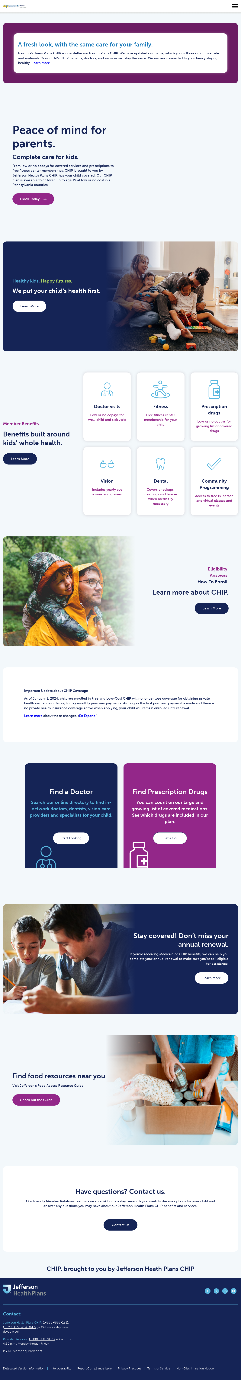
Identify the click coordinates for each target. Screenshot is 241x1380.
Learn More (20, 459)
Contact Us (120, 1225)
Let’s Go (170, 838)
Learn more (41, 63)
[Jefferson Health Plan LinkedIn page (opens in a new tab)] (225, 1293)
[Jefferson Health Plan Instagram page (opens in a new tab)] (233, 1293)
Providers (35, 1351)
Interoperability (61, 1368)
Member (19, 1351)
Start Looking (71, 838)
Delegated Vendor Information (23, 1368)
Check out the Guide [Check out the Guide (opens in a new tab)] (36, 1100)
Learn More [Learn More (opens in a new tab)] (29, 306)
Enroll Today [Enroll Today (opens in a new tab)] (33, 199)
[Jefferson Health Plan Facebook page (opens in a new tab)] (207, 1293)
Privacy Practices (129, 1368)
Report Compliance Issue (94, 1368)
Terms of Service (158, 1368)
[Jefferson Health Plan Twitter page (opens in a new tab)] (216, 1293)
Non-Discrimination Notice (195, 1368)
